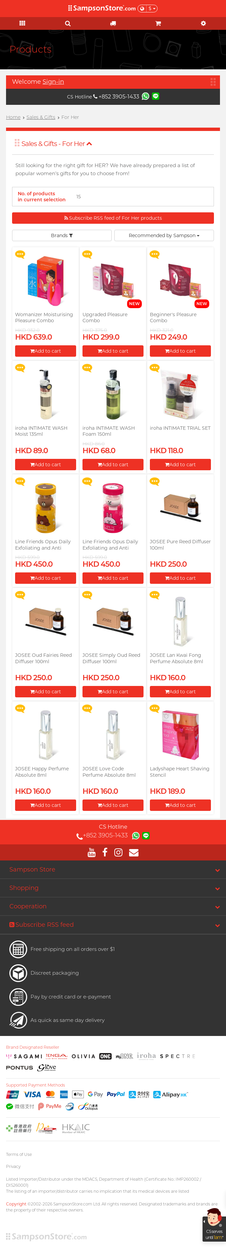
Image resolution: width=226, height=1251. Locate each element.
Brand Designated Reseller (32, 1047)
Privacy (13, 1166)
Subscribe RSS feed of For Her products (113, 218)
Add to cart (45, 351)
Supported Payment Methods (35, 1085)
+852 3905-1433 (116, 96)
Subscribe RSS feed (41, 924)
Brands (62, 235)
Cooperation (28, 906)
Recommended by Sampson (164, 235)
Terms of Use (19, 1154)
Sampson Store (32, 869)
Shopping (24, 888)
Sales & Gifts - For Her (56, 144)
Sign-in (53, 81)
